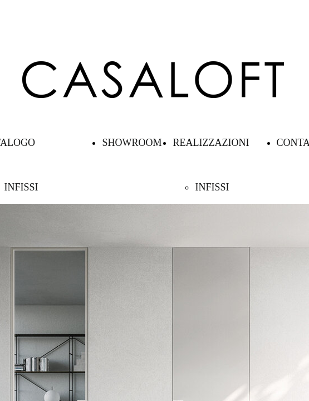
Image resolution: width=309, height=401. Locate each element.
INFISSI (21, 187)
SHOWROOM (131, 142)
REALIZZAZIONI (211, 142)
